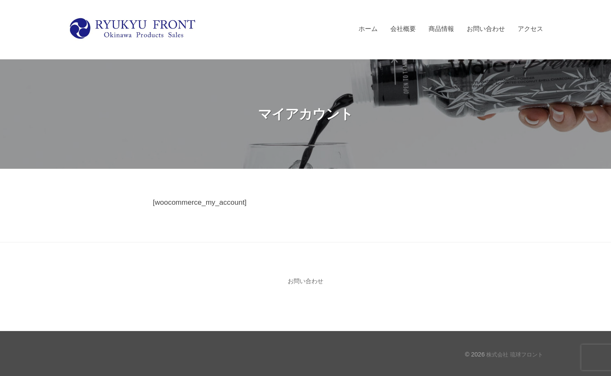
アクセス (530, 28)
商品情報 (441, 28)
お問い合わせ (486, 28)
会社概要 (403, 28)
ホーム (368, 28)
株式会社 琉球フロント (512, 354)
